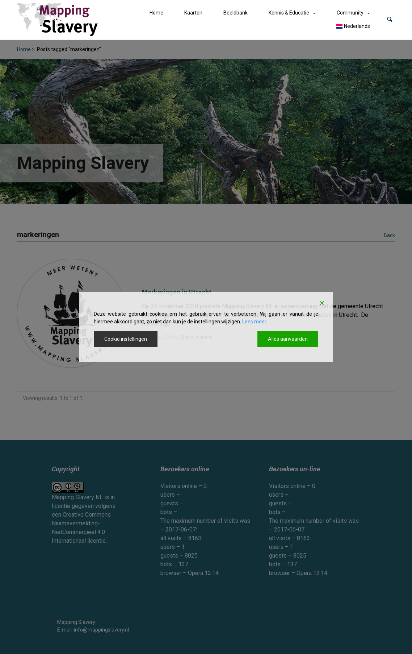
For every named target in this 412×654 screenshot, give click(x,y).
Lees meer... (255, 321)
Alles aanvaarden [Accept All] (288, 339)
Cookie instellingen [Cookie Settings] (125, 339)
